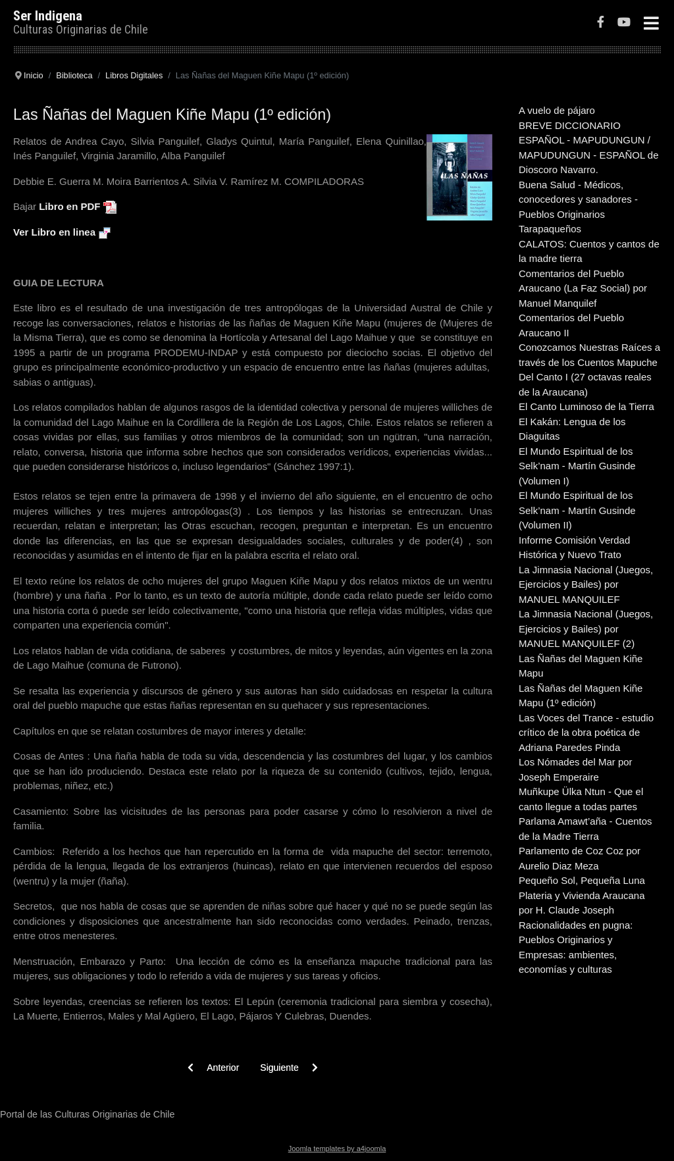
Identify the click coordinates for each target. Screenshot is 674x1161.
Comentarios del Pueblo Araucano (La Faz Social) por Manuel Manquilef (583, 288)
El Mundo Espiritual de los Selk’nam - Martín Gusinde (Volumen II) (577, 510)
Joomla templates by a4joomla (337, 1148)
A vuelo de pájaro (557, 110)
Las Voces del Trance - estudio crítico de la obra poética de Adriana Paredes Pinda (586, 732)
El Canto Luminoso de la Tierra (586, 406)
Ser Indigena (47, 16)
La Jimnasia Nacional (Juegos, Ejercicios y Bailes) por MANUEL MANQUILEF (586, 584)
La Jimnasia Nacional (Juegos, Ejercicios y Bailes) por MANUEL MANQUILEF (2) (586, 628)
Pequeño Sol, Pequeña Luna (582, 880)
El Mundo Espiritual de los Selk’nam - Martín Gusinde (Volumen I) (577, 466)
